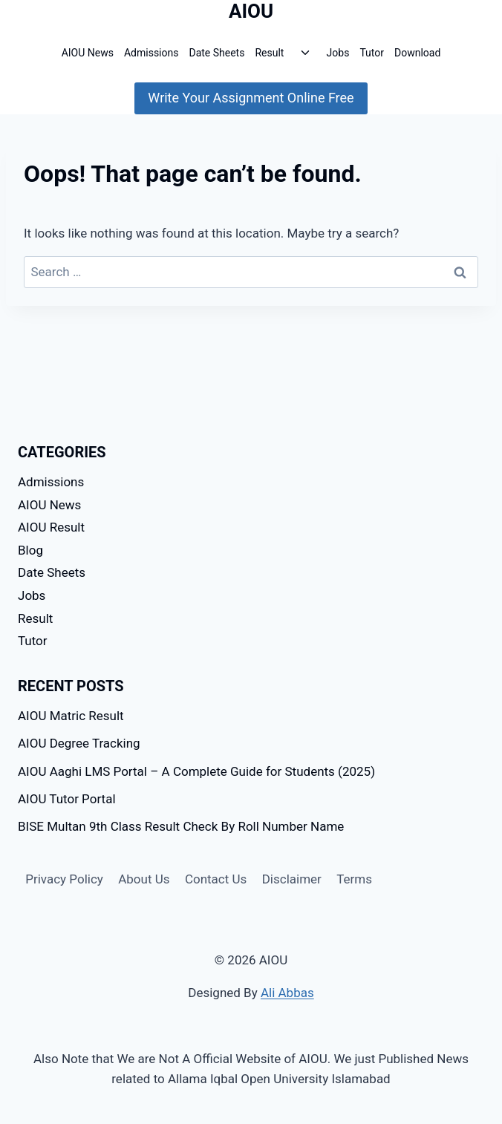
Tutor (371, 53)
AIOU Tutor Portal (67, 798)
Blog (30, 550)
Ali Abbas (287, 992)
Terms (354, 879)
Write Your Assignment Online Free (250, 97)
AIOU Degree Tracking (79, 743)
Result (269, 53)
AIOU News (88, 53)
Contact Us (216, 879)
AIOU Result (51, 527)
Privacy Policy (64, 879)
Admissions (151, 53)
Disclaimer (292, 879)
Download (417, 53)
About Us (143, 879)
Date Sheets (216, 53)
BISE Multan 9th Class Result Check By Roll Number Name (181, 826)
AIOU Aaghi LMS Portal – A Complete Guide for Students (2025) (196, 771)
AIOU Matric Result (71, 715)
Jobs (338, 53)
